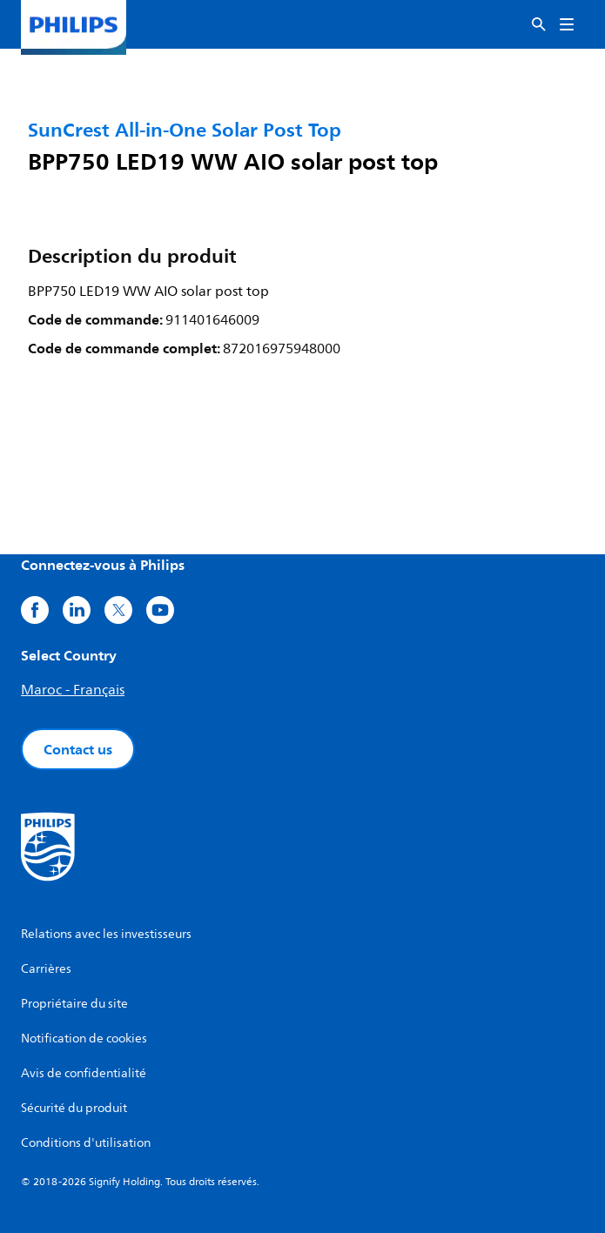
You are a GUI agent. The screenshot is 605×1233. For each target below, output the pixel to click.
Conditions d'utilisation (86, 1143)
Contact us (78, 749)
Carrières (46, 969)
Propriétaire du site (74, 1004)
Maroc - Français (72, 690)
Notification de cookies (84, 1039)
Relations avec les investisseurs (106, 934)
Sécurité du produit (74, 1108)
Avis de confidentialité (83, 1073)
